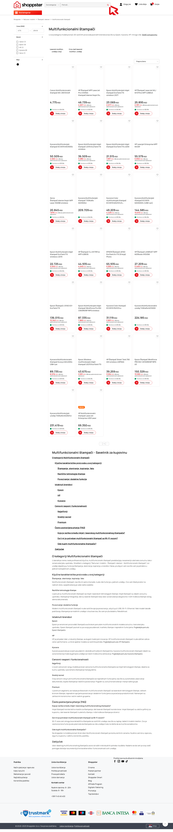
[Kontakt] (91, 774)
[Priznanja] (92, 790)
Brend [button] (29, 37)
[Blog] (90, 781)
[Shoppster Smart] (95, 777)
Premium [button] (62, 522)
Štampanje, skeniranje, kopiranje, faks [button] (76, 468)
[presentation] (86, 7)
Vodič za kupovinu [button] (149, 35)
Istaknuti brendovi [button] (63, 484)
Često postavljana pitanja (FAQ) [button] (70, 527)
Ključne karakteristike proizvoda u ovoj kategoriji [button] (78, 463)
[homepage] (28, 4)
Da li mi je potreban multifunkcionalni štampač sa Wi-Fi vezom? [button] (88, 538)
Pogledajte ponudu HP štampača (116, 642)
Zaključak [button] (59, 549)
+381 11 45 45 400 (58, 796)
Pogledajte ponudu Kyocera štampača (127, 654)
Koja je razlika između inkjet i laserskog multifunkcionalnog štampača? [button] (91, 533)
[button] (52, 5)
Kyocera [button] (61, 500)
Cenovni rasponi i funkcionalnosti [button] (71, 506)
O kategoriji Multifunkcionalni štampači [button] (70, 457)
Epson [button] (61, 490)
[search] (85, 5)
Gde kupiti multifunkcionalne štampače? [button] (77, 543)
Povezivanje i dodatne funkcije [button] (72, 479)
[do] (38, 30)
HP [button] (59, 495)
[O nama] (91, 767)
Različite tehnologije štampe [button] (71, 474)
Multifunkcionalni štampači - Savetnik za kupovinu (89, 452)
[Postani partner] (94, 771)
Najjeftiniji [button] (63, 511)
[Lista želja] (141, 4)
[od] (22, 30)
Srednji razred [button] (64, 517)
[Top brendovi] (93, 794)
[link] (125, 4)
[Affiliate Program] (95, 784)
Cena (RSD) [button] (29, 26)
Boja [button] (29, 60)
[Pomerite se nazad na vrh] (165, 823)
